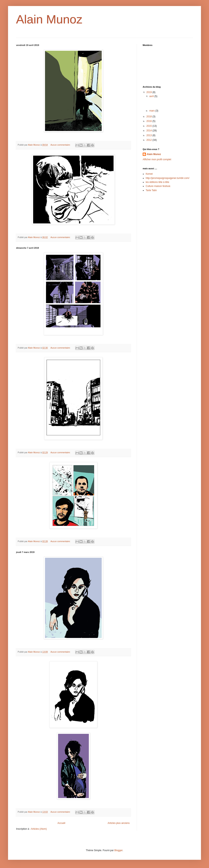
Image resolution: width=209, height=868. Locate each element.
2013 (150, 135)
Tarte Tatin (151, 190)
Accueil (61, 823)
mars (152, 110)
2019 (150, 92)
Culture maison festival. (158, 186)
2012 (150, 140)
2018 (150, 116)
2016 (150, 121)
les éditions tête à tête (157, 182)
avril (151, 96)
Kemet (149, 173)
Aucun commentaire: (60, 145)
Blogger (118, 850)
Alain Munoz (154, 154)
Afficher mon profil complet (157, 159)
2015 (150, 126)
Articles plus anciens (119, 823)
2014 (150, 130)
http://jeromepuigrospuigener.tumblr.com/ (167, 178)
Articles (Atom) (39, 828)
